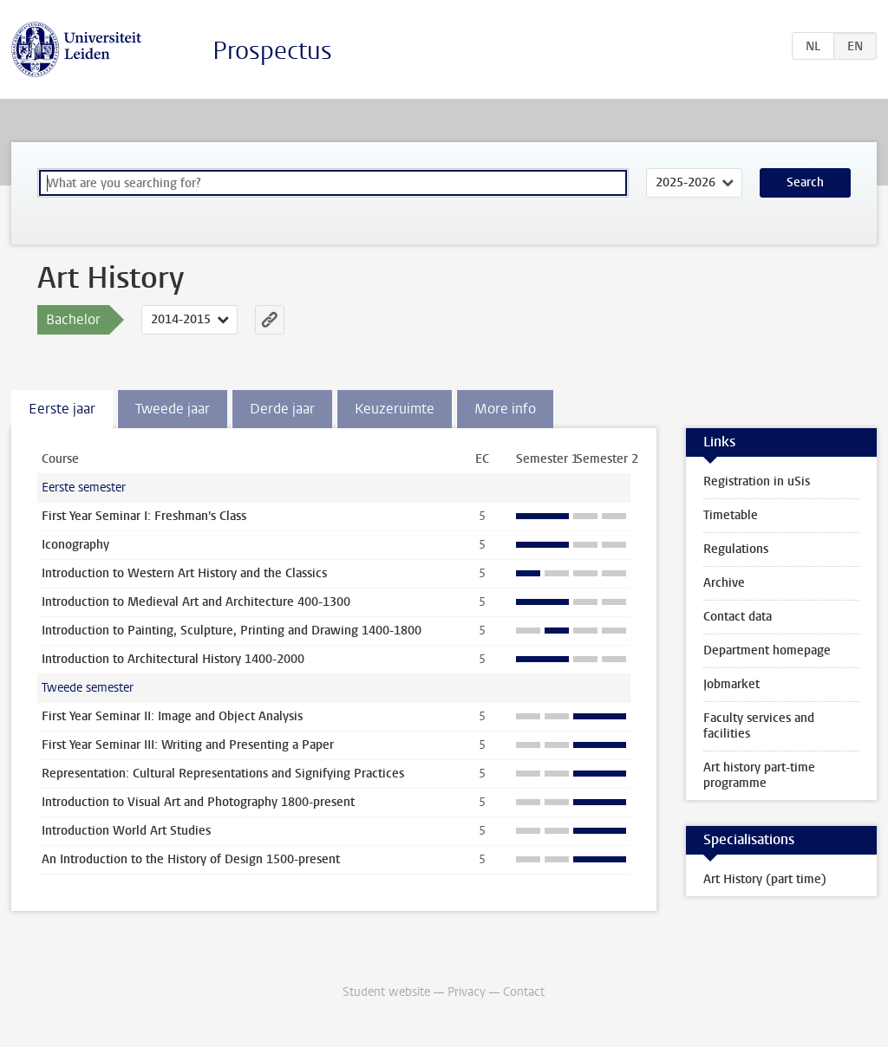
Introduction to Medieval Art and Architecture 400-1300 (196, 602)
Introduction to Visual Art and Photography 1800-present (198, 802)
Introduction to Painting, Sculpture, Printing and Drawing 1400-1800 (231, 630)
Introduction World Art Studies (126, 831)
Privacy (466, 992)
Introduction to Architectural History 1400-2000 (173, 659)
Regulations (735, 549)
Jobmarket (731, 684)
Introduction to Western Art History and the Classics (184, 573)
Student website (386, 992)
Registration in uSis (756, 481)
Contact (524, 992)
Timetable (730, 515)
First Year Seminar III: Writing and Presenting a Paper (188, 745)
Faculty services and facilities (758, 726)
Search (805, 182)
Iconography (75, 545)
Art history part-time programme (759, 775)
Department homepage (767, 650)
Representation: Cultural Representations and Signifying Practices (223, 773)
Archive (724, 583)
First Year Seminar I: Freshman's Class (144, 516)
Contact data (737, 616)
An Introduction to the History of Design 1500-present (191, 859)
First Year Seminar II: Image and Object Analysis (172, 716)
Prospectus (272, 51)
